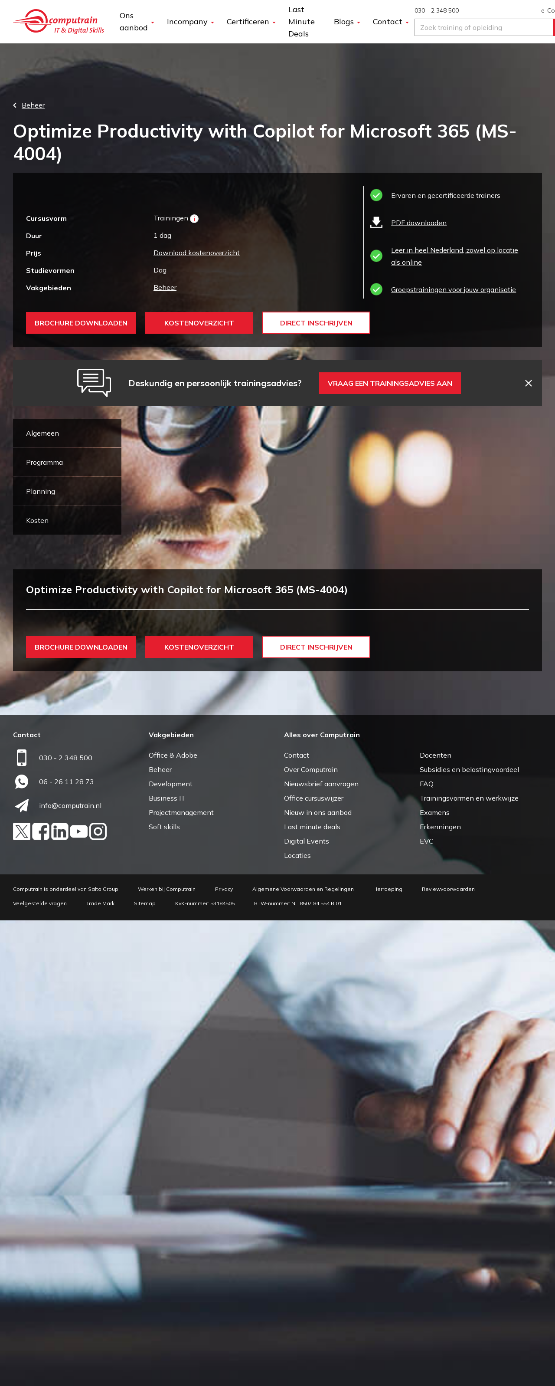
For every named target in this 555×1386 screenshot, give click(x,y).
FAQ (427, 1249)
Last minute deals (312, 1292)
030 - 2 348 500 (437, 10)
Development (171, 1249)
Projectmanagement (181, 1278)
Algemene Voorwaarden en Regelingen (303, 1354)
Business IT (167, 1263)
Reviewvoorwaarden (448, 1354)
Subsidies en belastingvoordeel (469, 1235)
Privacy (224, 1354)
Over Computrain (311, 1235)
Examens (435, 1278)
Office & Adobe (173, 1220)
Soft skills (164, 1292)
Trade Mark (100, 1369)
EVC (427, 1306)
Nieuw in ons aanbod (318, 1278)
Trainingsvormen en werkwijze (469, 1263)
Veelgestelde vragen (40, 1369)
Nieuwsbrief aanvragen (321, 1249)
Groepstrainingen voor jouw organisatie (453, 289)
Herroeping (387, 1354)
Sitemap (145, 1369)
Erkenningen (440, 1292)
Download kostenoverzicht (196, 252)
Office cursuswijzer (313, 1263)
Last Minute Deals (301, 21)
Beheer (164, 287)
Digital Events (306, 1306)
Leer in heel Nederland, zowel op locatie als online (454, 256)
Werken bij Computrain (167, 1354)
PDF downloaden (419, 222)
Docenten (435, 1220)
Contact (296, 1220)
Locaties (297, 1321)
